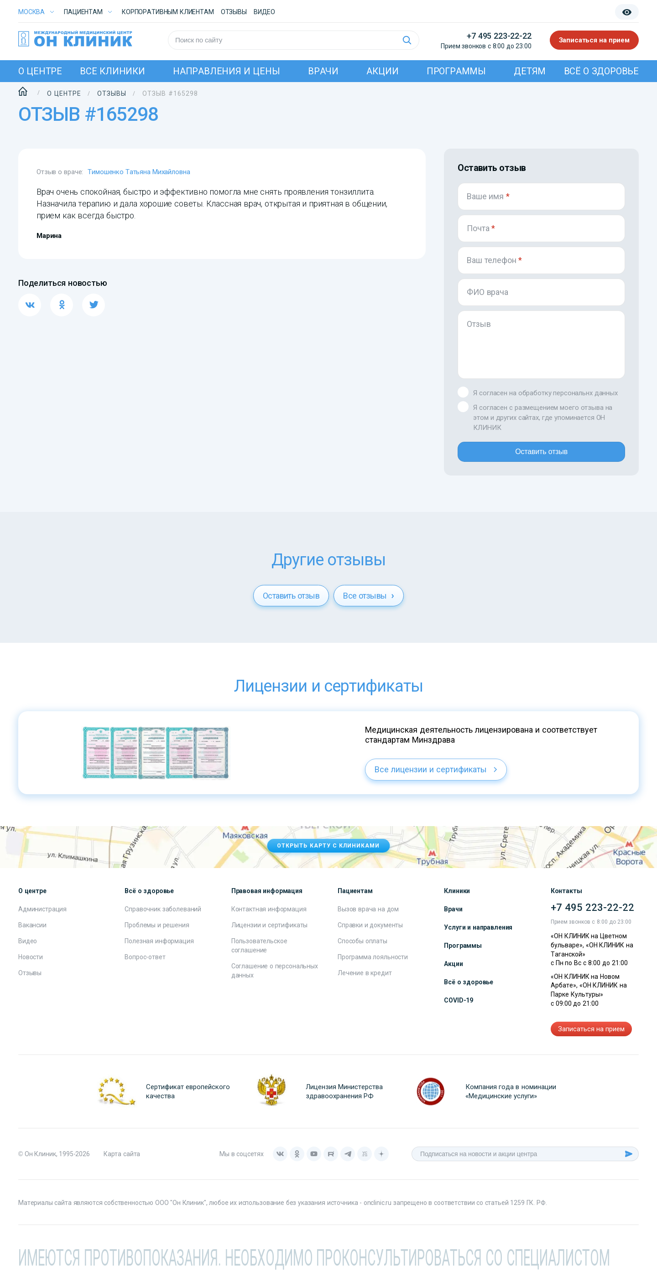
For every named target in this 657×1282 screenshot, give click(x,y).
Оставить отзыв (541, 455)
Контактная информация (269, 916)
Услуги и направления (478, 934)
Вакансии (32, 932)
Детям (530, 71)
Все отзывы (368, 603)
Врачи (323, 71)
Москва (31, 12)
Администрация (42, 916)
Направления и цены (226, 71)
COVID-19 (458, 1007)
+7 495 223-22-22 (499, 36)
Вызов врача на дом (368, 916)
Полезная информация (159, 948)
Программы (456, 71)
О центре (40, 71)
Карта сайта (122, 1161)
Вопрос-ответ (145, 964)
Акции (382, 71)
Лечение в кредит (365, 980)
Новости (30, 964)
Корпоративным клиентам (168, 12)
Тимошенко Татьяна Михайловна (139, 172)
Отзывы (234, 12)
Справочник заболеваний (163, 916)
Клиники (457, 898)
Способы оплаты (362, 948)
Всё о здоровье (601, 71)
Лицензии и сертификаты (269, 932)
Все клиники (112, 71)
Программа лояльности (373, 964)
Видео (27, 948)
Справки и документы (370, 932)
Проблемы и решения (157, 932)
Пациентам (83, 12)
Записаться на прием (594, 40)
